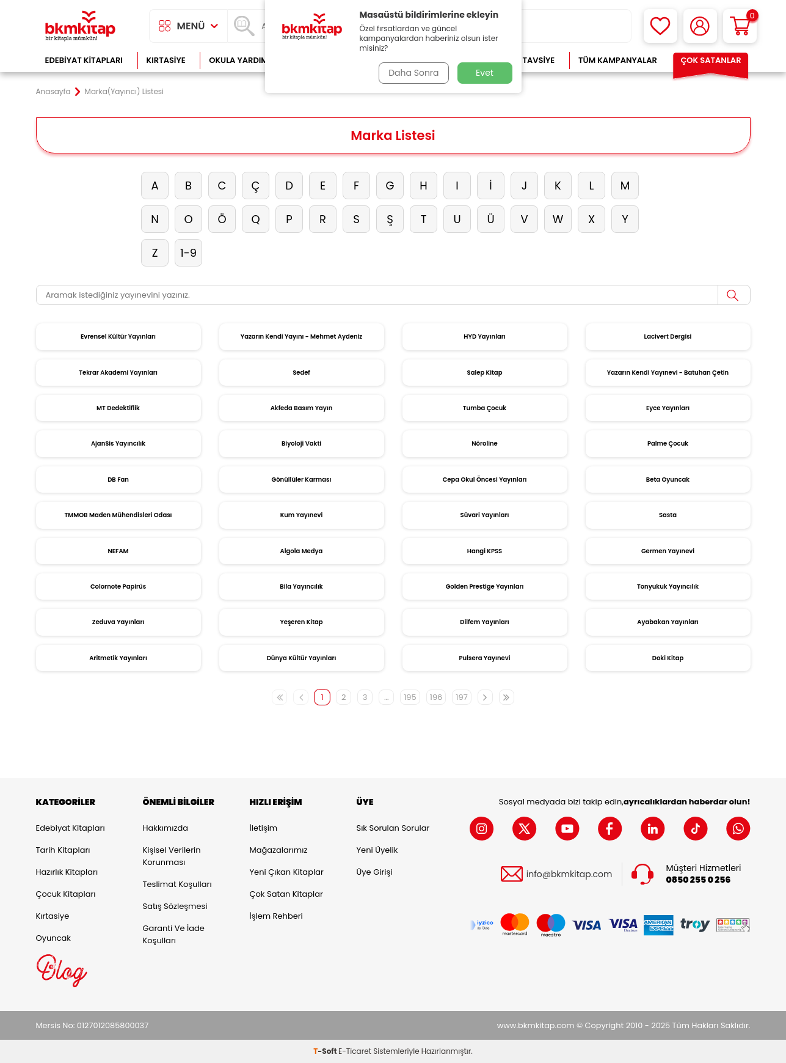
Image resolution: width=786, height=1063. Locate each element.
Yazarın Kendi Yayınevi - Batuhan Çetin (668, 372)
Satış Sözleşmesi (175, 906)
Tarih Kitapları (63, 850)
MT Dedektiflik (118, 408)
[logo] (80, 26)
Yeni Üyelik (377, 850)
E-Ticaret (354, 1051)
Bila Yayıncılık (301, 586)
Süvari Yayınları (484, 515)
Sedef (301, 372)
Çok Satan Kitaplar (286, 894)
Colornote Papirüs (118, 586)
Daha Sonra (413, 73)
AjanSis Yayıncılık (118, 443)
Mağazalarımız (279, 850)
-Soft (325, 1051)
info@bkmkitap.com (569, 874)
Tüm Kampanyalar (617, 60)
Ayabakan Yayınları (667, 622)
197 (461, 697)
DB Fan (118, 479)
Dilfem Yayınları (484, 622)
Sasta (668, 515)
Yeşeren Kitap (301, 622)
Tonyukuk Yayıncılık (668, 586)
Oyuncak (53, 938)
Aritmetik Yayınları (118, 658)
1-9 (188, 252)
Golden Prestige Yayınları (485, 586)
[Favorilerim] (660, 26)
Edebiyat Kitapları (84, 60)
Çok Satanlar (710, 60)
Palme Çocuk (667, 443)
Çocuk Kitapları (66, 894)
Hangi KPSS (484, 551)
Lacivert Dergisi (668, 336)
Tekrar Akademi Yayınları (118, 372)
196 (436, 697)
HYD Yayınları (484, 336)
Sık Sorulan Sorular (393, 828)
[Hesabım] (700, 26)
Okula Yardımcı (242, 60)
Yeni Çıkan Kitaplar (287, 872)
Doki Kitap (667, 658)
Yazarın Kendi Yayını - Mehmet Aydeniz (301, 336)
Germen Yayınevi (667, 551)
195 (410, 697)
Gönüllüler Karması (302, 479)
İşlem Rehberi (276, 916)
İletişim (264, 828)
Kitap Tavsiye (526, 60)
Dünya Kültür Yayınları (302, 658)
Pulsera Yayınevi (485, 658)
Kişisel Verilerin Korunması (172, 856)
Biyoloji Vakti (301, 443)
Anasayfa (53, 92)
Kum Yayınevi (301, 515)
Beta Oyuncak (668, 479)
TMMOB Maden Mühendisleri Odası (118, 515)
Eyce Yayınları (668, 408)
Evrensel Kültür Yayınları (118, 336)
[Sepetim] (740, 26)
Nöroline (484, 443)
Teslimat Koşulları (177, 884)
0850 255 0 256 (698, 880)
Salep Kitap (485, 372)
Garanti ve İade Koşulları (174, 934)
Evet (484, 73)
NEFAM (117, 551)
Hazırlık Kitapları (67, 872)
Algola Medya (301, 551)
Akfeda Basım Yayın (302, 408)
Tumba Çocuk (484, 408)
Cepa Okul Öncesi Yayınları (485, 479)
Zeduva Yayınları (118, 622)
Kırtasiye (166, 60)
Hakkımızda (165, 828)
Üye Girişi (375, 872)
